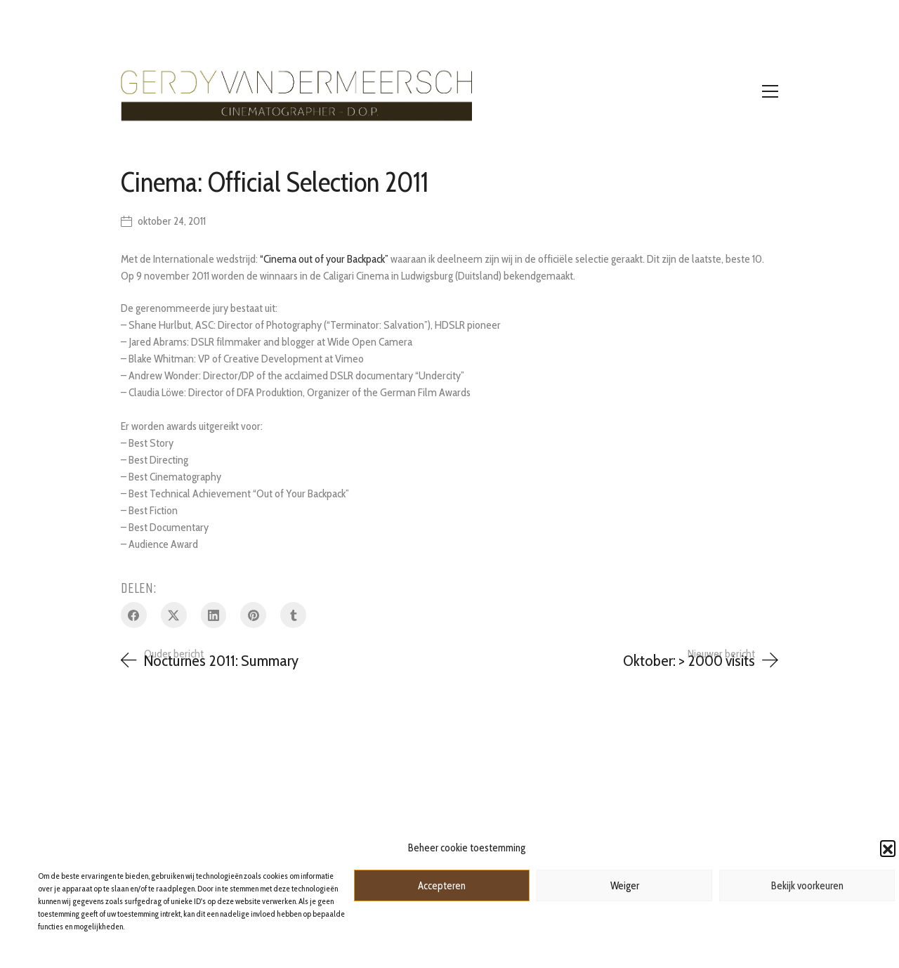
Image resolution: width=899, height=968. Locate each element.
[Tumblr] (293, 615)
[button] (888, 848)
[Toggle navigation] (770, 91)
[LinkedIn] (214, 615)
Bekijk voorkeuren (807, 885)
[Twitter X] (174, 615)
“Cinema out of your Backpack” (324, 259)
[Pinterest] (253, 615)
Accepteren (442, 885)
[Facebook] (134, 615)
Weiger (624, 885)
